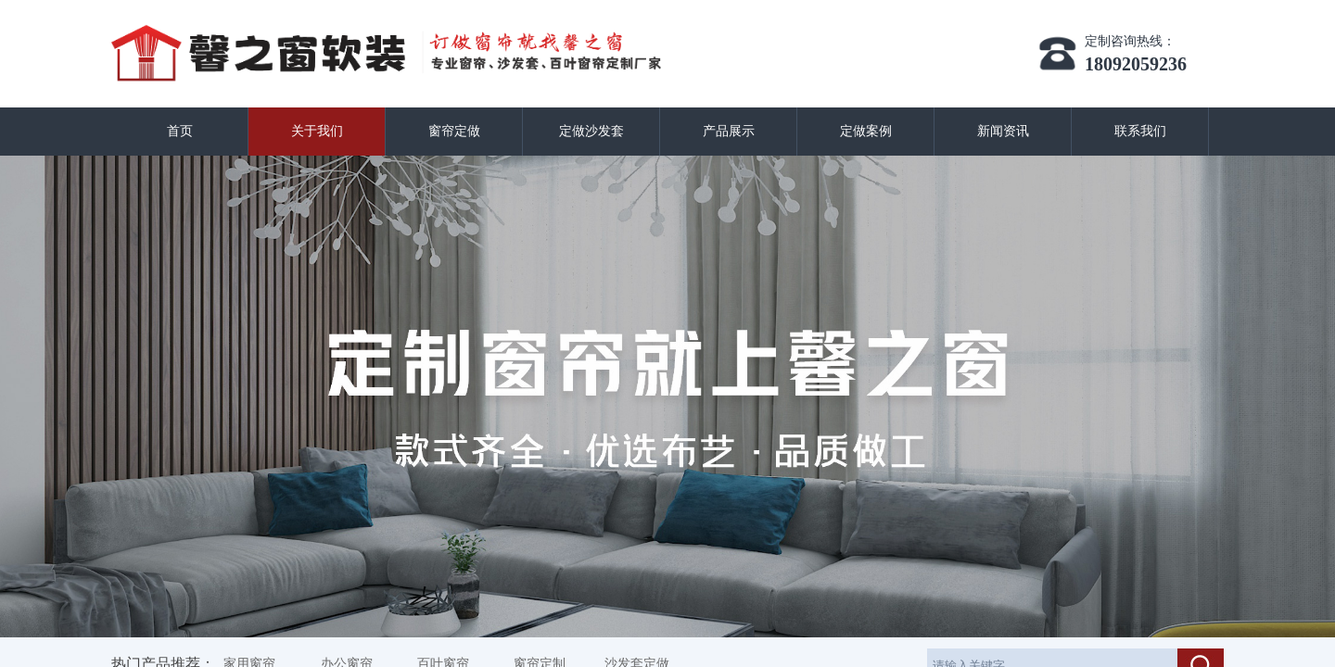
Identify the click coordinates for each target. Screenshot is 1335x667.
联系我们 (1140, 131)
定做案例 (866, 131)
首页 (180, 131)
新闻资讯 (1003, 131)
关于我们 (317, 131)
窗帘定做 (454, 131)
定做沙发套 (591, 131)
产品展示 (729, 131)
